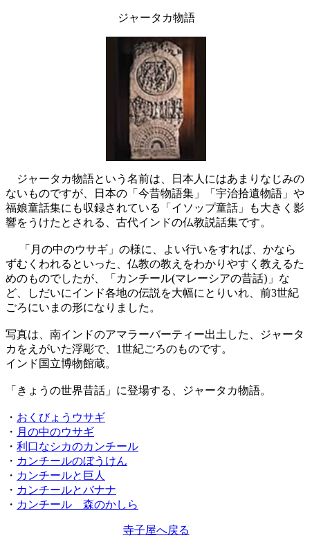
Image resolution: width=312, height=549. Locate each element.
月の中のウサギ (55, 432)
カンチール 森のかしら (77, 504)
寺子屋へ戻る (156, 530)
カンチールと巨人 (61, 475)
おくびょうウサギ (61, 417)
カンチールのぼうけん (72, 461)
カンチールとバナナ (66, 490)
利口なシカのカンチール (77, 446)
